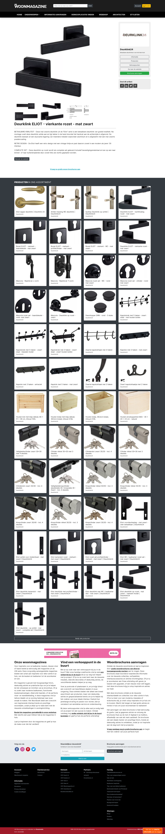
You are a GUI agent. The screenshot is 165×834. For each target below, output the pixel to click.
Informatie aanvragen (55, 15)
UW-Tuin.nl (64, 780)
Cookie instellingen (20, 792)
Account (138, 6)
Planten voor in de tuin (113, 800)
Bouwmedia (39, 829)
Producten (134, 61)
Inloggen (17, 772)
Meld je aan (82, 758)
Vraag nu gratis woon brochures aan (65, 169)
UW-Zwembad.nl (66, 789)
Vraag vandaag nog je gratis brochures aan (124, 729)
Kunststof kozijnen (112, 805)
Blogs (108, 813)
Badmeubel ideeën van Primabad (117, 789)
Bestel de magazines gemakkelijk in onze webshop (35, 712)
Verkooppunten (134, 65)
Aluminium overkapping (114, 780)
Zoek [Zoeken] (90, 6)
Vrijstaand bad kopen (113, 791)
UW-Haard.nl (65, 775)
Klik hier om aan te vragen (152, 831)
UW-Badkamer (65, 772)
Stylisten (135, 15)
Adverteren (41, 772)
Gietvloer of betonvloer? (114, 797)
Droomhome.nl (88, 778)
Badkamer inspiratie (113, 783)
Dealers (109, 816)
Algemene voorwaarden (21, 783)
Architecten (119, 15)
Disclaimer (17, 786)
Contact (39, 775)
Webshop (103, 15)
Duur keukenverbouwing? (115, 794)
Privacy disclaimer (20, 789)
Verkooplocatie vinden (82, 15)
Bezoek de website (21, 159)
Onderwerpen (31, 15)
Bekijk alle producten (82, 638)
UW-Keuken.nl (65, 778)
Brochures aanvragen (134, 73)
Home (19, 15)
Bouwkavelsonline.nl (67, 791)
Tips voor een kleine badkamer (116, 786)
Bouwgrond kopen (112, 802)
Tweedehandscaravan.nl (114, 772)
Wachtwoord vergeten (21, 775)
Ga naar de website (134, 69)
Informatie (134, 57)
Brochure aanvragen (115, 751)
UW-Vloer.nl (64, 783)
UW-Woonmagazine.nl (67, 786)
